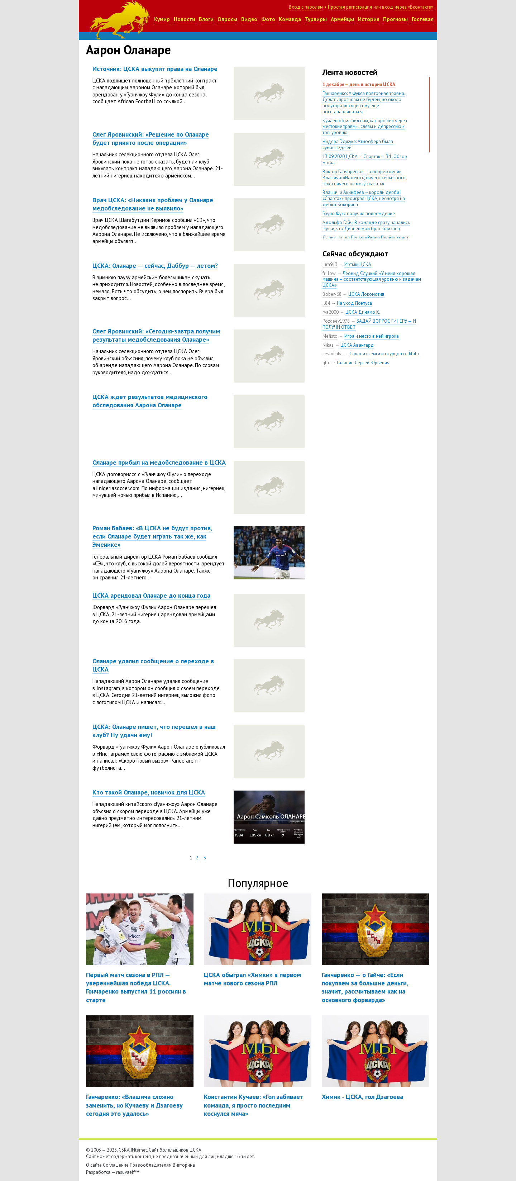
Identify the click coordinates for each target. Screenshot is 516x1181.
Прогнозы (395, 19)
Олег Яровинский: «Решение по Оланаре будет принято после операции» (150, 138)
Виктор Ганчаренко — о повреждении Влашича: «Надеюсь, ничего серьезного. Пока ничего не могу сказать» (364, 178)
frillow (329, 273)
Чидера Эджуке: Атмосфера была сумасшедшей (357, 144)
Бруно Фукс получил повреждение (358, 213)
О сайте (94, 1165)
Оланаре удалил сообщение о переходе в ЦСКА (153, 665)
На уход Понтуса (354, 303)
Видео (249, 19)
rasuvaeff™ (127, 1172)
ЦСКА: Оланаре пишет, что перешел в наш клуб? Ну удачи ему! (154, 730)
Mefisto (330, 336)
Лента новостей (349, 72)
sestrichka (332, 354)
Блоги (206, 19)
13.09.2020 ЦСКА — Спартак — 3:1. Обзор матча (364, 159)
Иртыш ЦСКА (357, 264)
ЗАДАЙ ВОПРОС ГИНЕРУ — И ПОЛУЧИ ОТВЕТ (369, 324)
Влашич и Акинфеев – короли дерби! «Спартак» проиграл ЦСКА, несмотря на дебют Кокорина (363, 198)
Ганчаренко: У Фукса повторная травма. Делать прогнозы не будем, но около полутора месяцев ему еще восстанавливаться (363, 102)
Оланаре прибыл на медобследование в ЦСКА (159, 462)
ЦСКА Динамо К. (362, 312)
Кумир (162, 19)
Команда (290, 19)
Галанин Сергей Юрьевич (363, 363)
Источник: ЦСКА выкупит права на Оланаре (155, 69)
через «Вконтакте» (414, 7)
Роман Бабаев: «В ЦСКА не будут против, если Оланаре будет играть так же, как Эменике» (152, 536)
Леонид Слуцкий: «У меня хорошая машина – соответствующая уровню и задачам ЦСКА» (371, 279)
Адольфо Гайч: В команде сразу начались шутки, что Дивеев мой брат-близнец (366, 225)
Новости (184, 19)
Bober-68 (331, 294)
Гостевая (423, 19)
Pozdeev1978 (336, 321)
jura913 (330, 264)
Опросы (227, 19)
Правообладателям (151, 1165)
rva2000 (330, 312)
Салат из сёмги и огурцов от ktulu (384, 354)
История (368, 19)
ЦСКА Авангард (357, 345)
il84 (326, 303)
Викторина (184, 1165)
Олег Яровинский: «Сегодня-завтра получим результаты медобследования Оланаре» (156, 335)
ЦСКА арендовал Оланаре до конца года (151, 595)
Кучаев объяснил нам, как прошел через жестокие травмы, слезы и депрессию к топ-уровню (364, 127)
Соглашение (116, 1165)
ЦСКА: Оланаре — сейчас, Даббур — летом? (155, 265)
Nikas (328, 345)
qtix (326, 363)
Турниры (316, 19)
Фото (268, 19)
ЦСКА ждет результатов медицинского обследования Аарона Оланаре (149, 401)
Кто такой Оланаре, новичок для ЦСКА (148, 792)
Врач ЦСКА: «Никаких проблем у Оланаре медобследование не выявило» (152, 204)
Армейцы (342, 19)
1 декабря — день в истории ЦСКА (358, 84)
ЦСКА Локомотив (366, 294)
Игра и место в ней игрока (371, 336)
